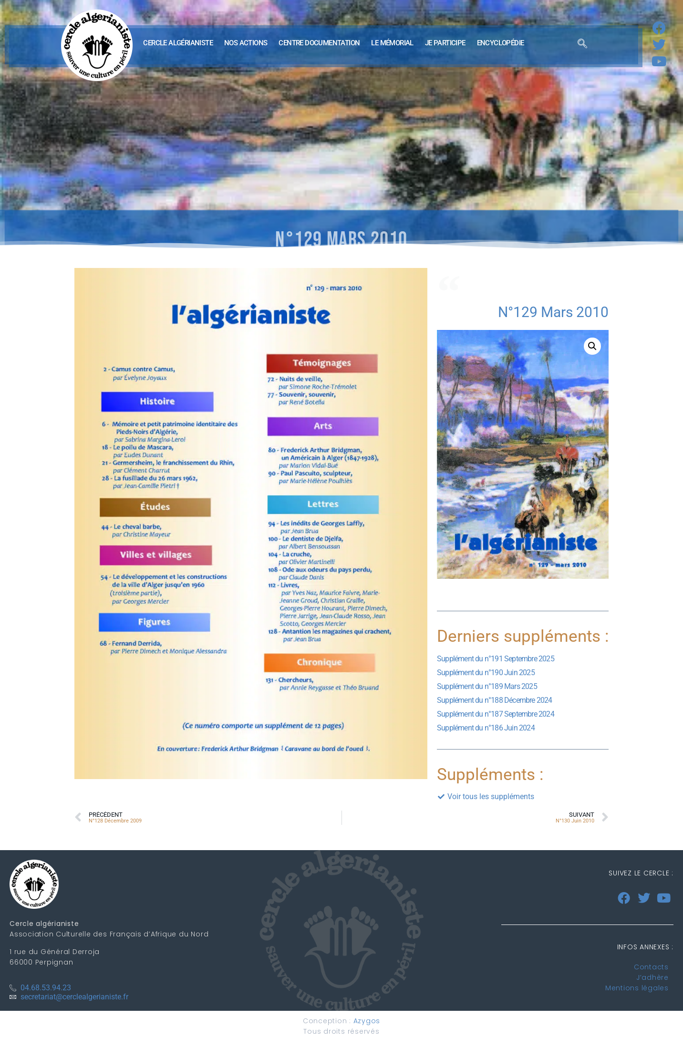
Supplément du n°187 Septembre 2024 (495, 714)
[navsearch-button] (582, 45)
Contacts (651, 967)
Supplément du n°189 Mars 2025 (487, 686)
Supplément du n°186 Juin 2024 (486, 727)
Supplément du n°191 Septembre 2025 (495, 658)
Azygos (367, 1021)
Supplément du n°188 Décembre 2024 (494, 700)
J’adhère (652, 977)
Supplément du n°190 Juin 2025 (486, 672)
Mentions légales (637, 988)
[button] (592, 346)
